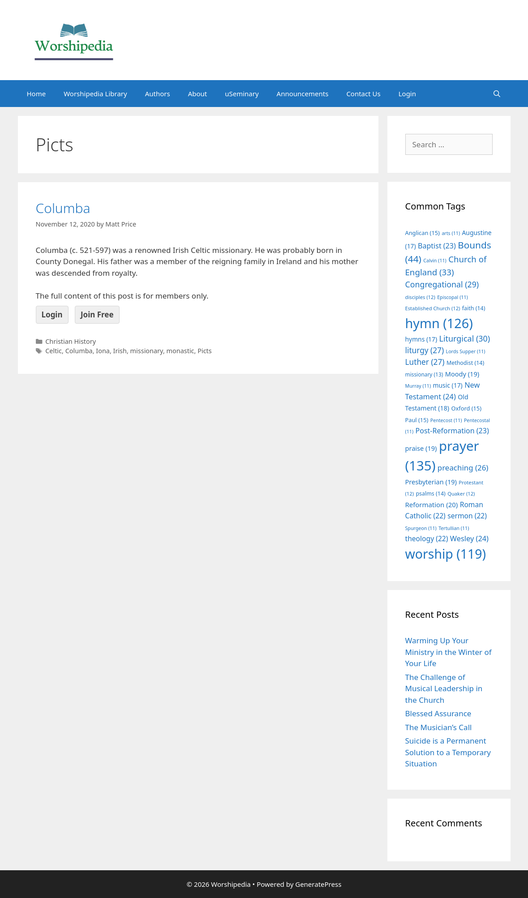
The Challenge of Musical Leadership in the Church (444, 688)
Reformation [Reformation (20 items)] (431, 504)
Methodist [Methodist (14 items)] (465, 363)
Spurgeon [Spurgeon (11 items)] (421, 528)
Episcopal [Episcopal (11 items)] (452, 297)
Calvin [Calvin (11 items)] (434, 260)
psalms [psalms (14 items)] (430, 493)
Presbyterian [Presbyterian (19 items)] (431, 481)
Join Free (97, 314)
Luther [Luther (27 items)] (425, 362)
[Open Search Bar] (497, 93)
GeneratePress (318, 884)
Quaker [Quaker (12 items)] (461, 493)
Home (36, 93)
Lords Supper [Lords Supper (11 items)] (465, 351)
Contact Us (363, 93)
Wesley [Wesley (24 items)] (469, 538)
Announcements (303, 93)
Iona (103, 350)
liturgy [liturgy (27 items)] (424, 350)
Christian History (70, 341)
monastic (180, 350)
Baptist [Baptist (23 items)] (437, 246)
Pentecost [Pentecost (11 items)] (446, 420)
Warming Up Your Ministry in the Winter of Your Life (448, 651)
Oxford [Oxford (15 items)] (466, 408)
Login (407, 93)
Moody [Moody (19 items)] (462, 373)
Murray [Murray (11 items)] (418, 386)
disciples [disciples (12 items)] (420, 297)
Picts (204, 350)
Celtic (53, 350)
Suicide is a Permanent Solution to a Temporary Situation (448, 752)
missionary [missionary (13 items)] (424, 374)
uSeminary (241, 93)
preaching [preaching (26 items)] (463, 467)
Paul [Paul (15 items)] (417, 420)
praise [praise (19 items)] (421, 448)
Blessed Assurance (438, 713)
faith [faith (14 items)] (473, 308)
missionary (146, 350)
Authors (157, 93)
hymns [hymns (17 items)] (421, 339)
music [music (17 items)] (448, 385)
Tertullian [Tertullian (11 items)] (453, 528)
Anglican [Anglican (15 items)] (422, 233)
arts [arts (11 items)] (451, 233)
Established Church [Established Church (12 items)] (432, 308)
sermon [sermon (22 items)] (467, 516)
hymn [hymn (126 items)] (439, 323)
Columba (63, 208)
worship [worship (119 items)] (445, 553)
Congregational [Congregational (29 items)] (442, 284)
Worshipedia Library (95, 93)
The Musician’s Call (438, 727)
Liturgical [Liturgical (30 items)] (464, 338)
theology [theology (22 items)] (426, 538)
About (197, 93)
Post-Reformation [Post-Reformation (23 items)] (452, 431)
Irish (120, 350)
